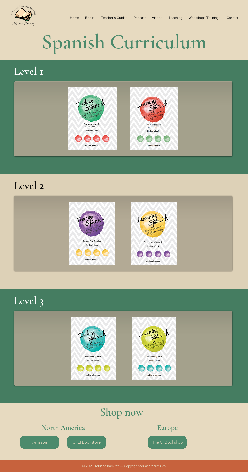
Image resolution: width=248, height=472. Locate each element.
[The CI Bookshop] (167, 442)
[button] (90, 15)
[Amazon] (39, 442)
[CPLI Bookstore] (86, 442)
